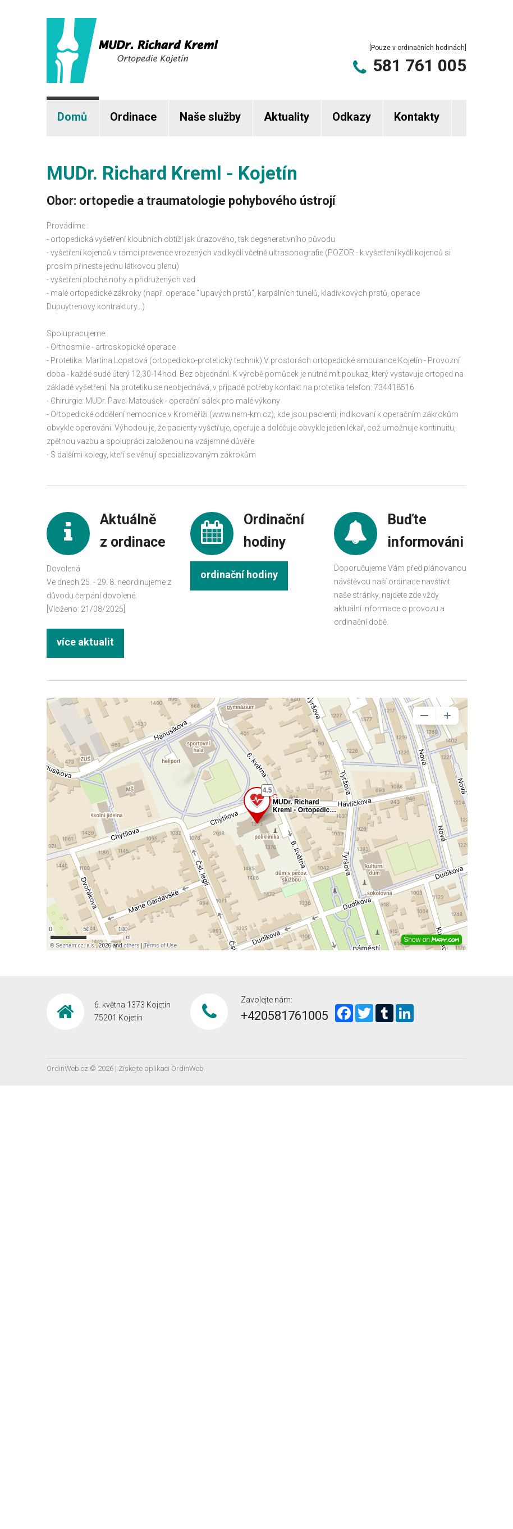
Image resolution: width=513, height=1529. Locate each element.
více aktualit (85, 642)
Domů (72, 116)
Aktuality (286, 116)
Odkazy (351, 116)
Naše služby (210, 116)
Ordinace (133, 116)
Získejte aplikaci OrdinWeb (161, 1068)
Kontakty (416, 116)
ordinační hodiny (239, 574)
